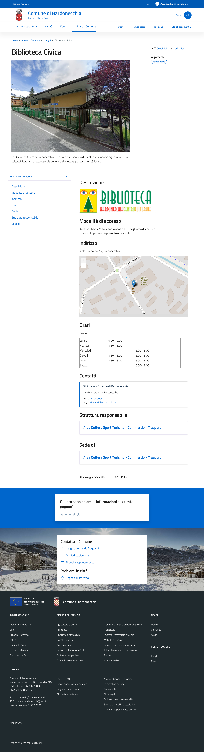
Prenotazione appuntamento (72, 684)
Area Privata (16, 723)
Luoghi (154, 656)
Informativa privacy (114, 684)
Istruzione (158, 27)
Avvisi (154, 635)
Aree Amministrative (20, 624)
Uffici (12, 630)
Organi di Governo (19, 635)
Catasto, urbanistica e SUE (71, 650)
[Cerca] (188, 15)
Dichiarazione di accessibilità (119, 699)
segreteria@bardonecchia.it (31, 697)
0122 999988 (93, 398)
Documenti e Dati (19, 655)
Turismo (121, 27)
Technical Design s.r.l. (31, 743)
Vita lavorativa (111, 660)
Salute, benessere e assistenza (120, 645)
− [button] (84, 265)
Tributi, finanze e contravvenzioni (121, 650)
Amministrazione (26, 26)
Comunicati (157, 630)
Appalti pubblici (65, 640)
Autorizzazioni (64, 645)
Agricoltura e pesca (67, 624)
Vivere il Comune (86, 26)
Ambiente (62, 630)
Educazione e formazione (70, 660)
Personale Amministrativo (23, 645)
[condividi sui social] (159, 48)
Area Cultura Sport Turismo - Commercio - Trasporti (122, 427)
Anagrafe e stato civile (68, 635)
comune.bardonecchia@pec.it (30, 701)
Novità (48, 26)
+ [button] (84, 260)
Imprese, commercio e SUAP (119, 635)
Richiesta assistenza (67, 694)
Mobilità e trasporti (114, 640)
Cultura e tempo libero (68, 655)
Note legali (109, 694)
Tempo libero (138, 27)
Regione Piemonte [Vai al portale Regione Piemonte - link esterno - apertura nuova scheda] (20, 3)
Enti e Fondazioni (19, 650)
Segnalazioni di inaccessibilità (119, 704)
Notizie (154, 624)
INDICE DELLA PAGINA (39, 177)
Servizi (64, 26)
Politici (13, 640)
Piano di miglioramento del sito (120, 709)
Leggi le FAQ (63, 679)
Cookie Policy (111, 689)
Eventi (154, 661)
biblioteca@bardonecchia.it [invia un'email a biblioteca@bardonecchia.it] (99, 402)
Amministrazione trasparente (119, 679)
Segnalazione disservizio (69, 689)
